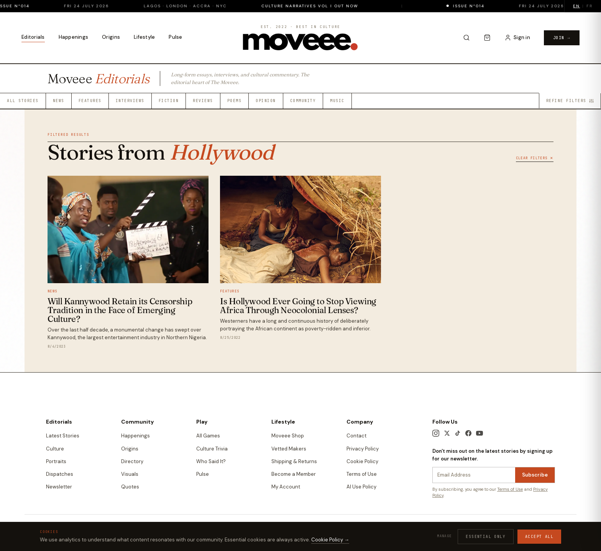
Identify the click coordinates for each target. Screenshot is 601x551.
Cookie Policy (362, 461)
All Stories (23, 100)
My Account (285, 486)
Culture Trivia (212, 448)
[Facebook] (468, 433)
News (58, 100)
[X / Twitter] (447, 433)
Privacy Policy (362, 448)
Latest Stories (62, 435)
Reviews (203, 100)
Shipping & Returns (294, 461)
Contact (356, 435)
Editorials (33, 37)
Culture (55, 448)
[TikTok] (458, 433)
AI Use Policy (361, 486)
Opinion (266, 100)
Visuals (129, 474)
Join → (561, 37)
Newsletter (59, 486)
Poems (234, 100)
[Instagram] (435, 433)
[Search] (466, 37)
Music (337, 100)
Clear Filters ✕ (534, 158)
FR (589, 5)
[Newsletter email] (474, 475)
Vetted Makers (288, 448)
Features (90, 100)
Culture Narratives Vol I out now (320, 5)
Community (303, 100)
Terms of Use (361, 474)
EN (576, 5)
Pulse (175, 37)
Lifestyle (144, 37)
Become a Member (293, 474)
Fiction (169, 100)
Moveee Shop (287, 435)
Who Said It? (211, 461)
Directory (132, 461)
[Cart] (487, 37)
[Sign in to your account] (517, 38)
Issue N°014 (24, 5)
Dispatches (59, 474)
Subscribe (535, 475)
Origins (111, 37)
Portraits (56, 461)
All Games (208, 435)
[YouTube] (479, 433)
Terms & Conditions (385, 525)
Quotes (130, 486)
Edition (514, 524)
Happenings (74, 37)
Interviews (130, 100)
